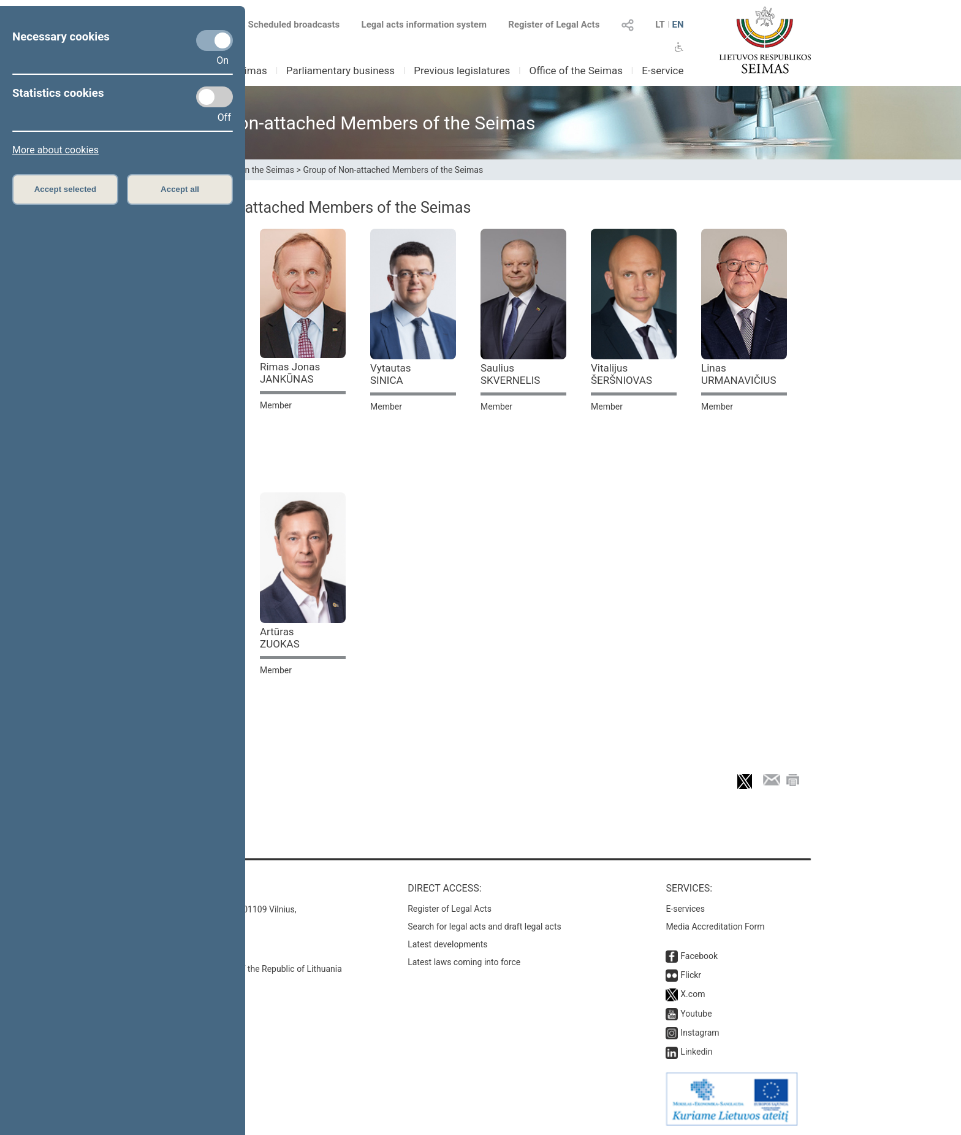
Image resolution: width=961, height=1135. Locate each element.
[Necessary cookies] (214, 40)
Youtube (696, 1013)
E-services (685, 909)
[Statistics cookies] (214, 96)
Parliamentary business (340, 70)
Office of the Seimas (576, 70)
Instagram (699, 1033)
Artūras (280, 637)
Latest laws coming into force (464, 962)
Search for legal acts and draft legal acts (484, 926)
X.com (692, 994)
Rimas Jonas (290, 373)
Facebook (699, 956)
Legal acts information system (424, 24)
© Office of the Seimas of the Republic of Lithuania (246, 969)
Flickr (690, 975)
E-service (662, 70)
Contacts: (176, 888)
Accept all (180, 189)
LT (660, 24)
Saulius (510, 374)
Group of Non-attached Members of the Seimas (393, 170)
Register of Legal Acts (553, 24)
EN (677, 24)
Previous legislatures (462, 70)
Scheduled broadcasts (286, 24)
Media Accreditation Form (715, 926)
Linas (738, 374)
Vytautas (390, 374)
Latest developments (447, 944)
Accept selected (65, 189)
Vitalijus (621, 374)
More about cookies (55, 150)
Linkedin (696, 1052)
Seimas (250, 70)
